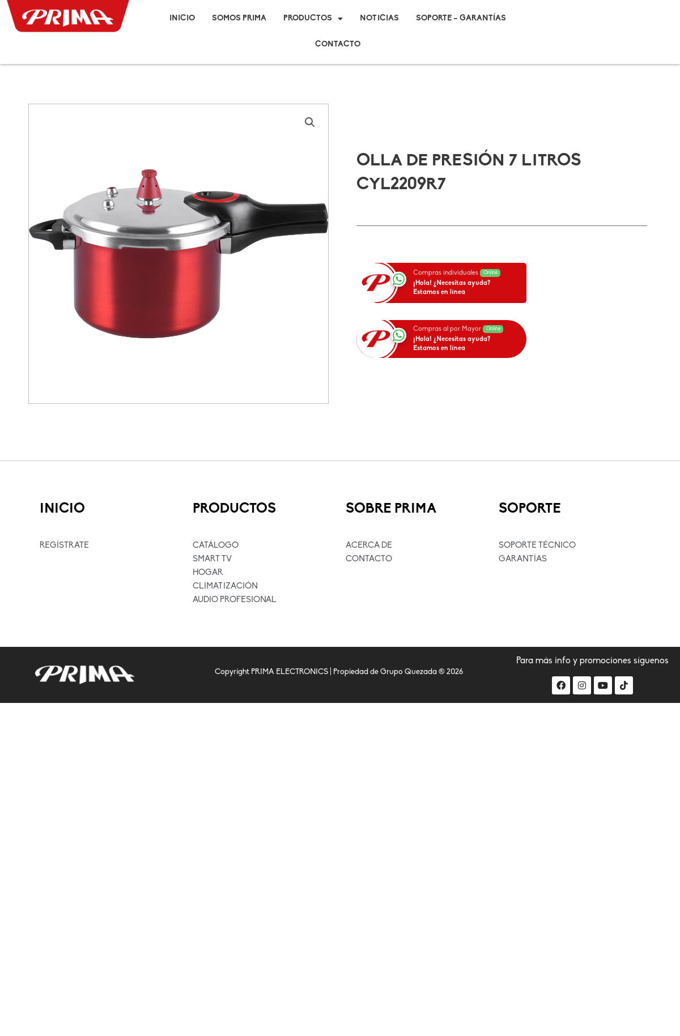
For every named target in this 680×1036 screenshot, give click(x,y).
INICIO (62, 509)
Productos (313, 18)
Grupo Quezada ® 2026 (421, 672)
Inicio (182, 18)
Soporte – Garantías (461, 18)
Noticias (379, 18)
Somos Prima (239, 18)
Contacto (337, 44)
